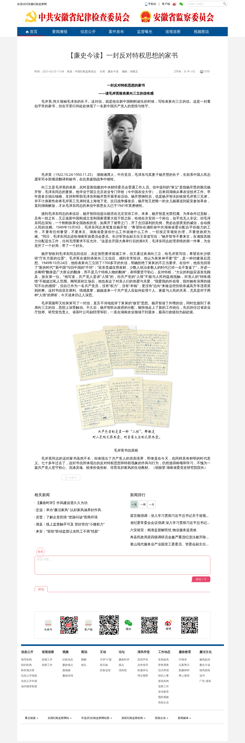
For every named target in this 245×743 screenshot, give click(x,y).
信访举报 (163, 670)
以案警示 (184, 665)
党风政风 (163, 659)
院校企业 (161, 718)
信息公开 (88, 31)
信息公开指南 (29, 675)
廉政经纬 (67, 675)
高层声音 (142, 659)
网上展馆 (184, 675)
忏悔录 (183, 659)
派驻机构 (163, 681)
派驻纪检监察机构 (133, 718)
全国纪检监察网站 (60, 718)
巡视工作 (47, 659)
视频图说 (201, 31)
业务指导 (142, 665)
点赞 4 (71, 478)
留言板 (104, 665)
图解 (84, 659)
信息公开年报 (29, 681)
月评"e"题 (106, 659)
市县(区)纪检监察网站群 (96, 718)
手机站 (151, 4)
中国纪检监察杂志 (85, 71)
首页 (31, 31)
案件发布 (116, 31)
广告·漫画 (205, 681)
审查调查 (163, 665)
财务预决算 (27, 670)
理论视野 (142, 675)
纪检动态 (67, 659)
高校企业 (163, 702)
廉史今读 (204, 665)
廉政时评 (124, 659)
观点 (121, 665)
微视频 (66, 670)
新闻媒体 (184, 718)
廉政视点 (67, 665)
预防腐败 (163, 697)
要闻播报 (59, 31)
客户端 (166, 4)
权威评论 (142, 670)
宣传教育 (163, 691)
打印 (205, 71)
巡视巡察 (173, 31)
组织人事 (163, 675)
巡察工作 (47, 665)
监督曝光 (144, 31)
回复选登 (105, 670)
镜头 (84, 665)
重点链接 (31, 718)
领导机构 (26, 659)
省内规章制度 (29, 686)
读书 (202, 675)
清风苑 (123, 670)
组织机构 (26, 665)
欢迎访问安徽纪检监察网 (32, 4)
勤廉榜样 (184, 670)
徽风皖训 (204, 659)
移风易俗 (204, 670)
